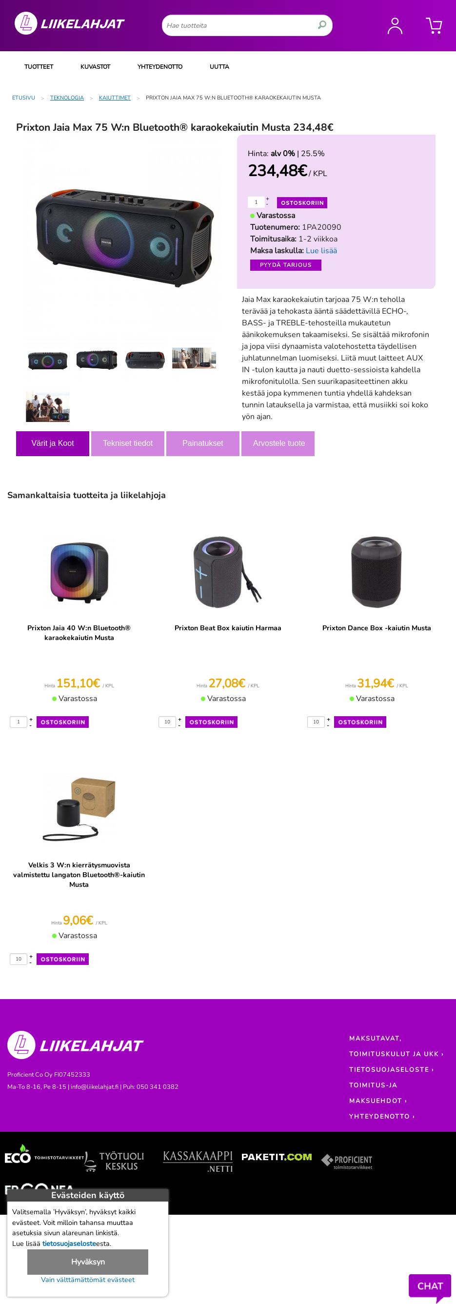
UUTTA (219, 67)
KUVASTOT (95, 67)
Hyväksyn (88, 1262)
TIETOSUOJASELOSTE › (391, 1069)
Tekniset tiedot (128, 443)
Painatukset (202, 443)
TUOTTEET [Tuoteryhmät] (38, 67)
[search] (322, 25)
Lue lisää (321, 250)
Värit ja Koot (52, 443)
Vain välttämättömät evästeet (88, 1279)
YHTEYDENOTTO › (382, 1116)
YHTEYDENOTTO (160, 67)
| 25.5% (298, 153)
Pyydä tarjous (286, 265)
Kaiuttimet (115, 97)
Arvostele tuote (279, 443)
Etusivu (23, 97)
